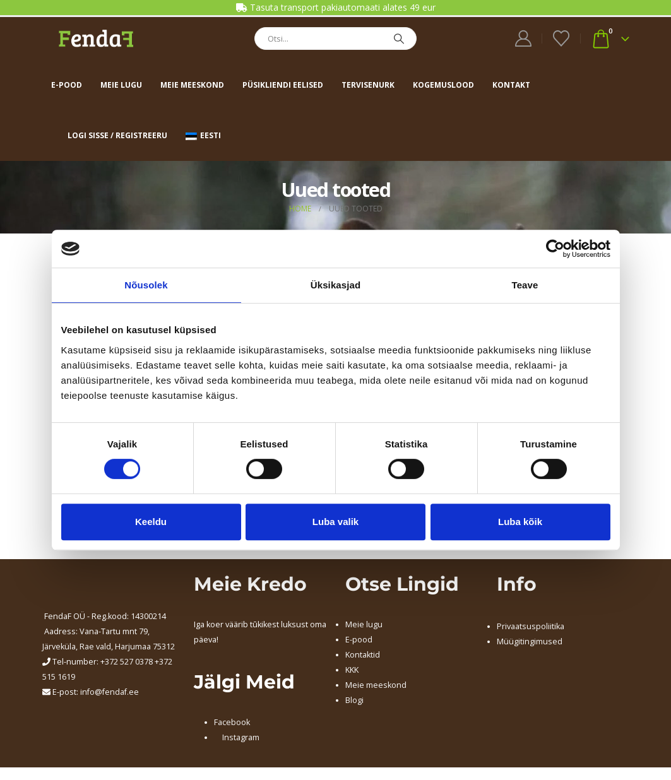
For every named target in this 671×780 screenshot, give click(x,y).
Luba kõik (520, 521)
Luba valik (335, 521)
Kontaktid (362, 654)
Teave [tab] (525, 285)
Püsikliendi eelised (282, 85)
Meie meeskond (192, 85)
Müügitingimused (529, 641)
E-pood (66, 85)
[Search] (399, 38)
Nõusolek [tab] (145, 285)
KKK (352, 670)
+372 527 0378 (126, 661)
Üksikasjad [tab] (335, 285)
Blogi (354, 700)
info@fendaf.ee (109, 692)
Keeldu (151, 521)
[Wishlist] (561, 38)
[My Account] (523, 38)
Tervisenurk (368, 85)
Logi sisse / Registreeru (117, 135)
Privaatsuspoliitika (530, 626)
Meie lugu (121, 85)
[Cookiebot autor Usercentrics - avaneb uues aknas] (555, 248)
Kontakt (511, 85)
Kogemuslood (443, 85)
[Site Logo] (96, 38)
